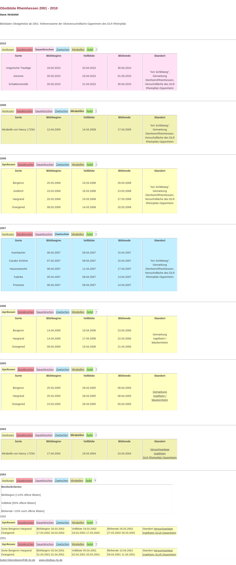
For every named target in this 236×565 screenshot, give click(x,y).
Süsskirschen (25, 49)
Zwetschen (62, 49)
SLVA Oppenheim (165, 532)
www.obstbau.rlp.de (50, 560)
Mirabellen (78, 49)
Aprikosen (8, 49)
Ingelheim (149, 532)
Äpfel (90, 49)
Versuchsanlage (163, 528)
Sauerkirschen (43, 111)
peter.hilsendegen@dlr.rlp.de (18, 560)
